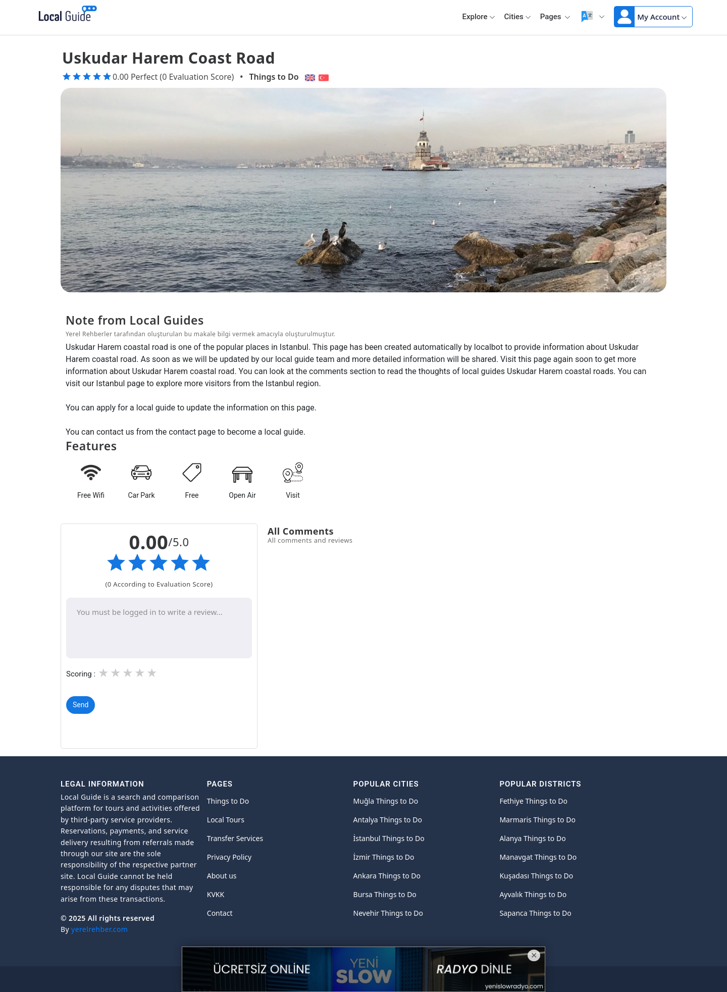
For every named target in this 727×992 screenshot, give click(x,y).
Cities (517, 16)
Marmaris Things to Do (537, 819)
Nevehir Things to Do (388, 913)
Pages (555, 16)
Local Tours (225, 819)
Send (80, 705)
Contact (220, 913)
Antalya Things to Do (387, 819)
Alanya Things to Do (532, 838)
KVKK (215, 894)
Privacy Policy (229, 857)
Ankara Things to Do (387, 875)
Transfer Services (235, 838)
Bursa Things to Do (385, 894)
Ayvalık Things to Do (532, 894)
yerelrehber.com (99, 929)
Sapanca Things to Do (535, 913)
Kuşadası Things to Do (536, 875)
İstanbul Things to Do (389, 838)
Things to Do (273, 76)
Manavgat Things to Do (538, 857)
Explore (478, 16)
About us (222, 875)
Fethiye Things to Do (533, 801)
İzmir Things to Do (383, 857)
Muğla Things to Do (386, 801)
